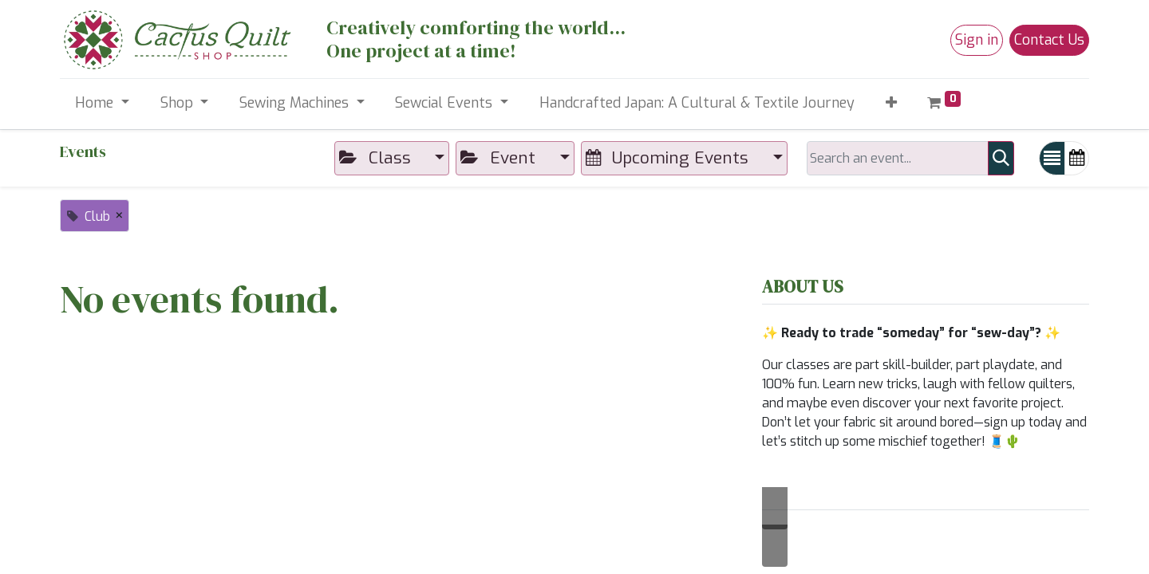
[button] (891, 103)
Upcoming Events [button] (669, 158)
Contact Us (1049, 39)
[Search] (1001, 158)
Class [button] (377, 158)
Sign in (976, 39)
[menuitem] (696, 103)
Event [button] (499, 158)
